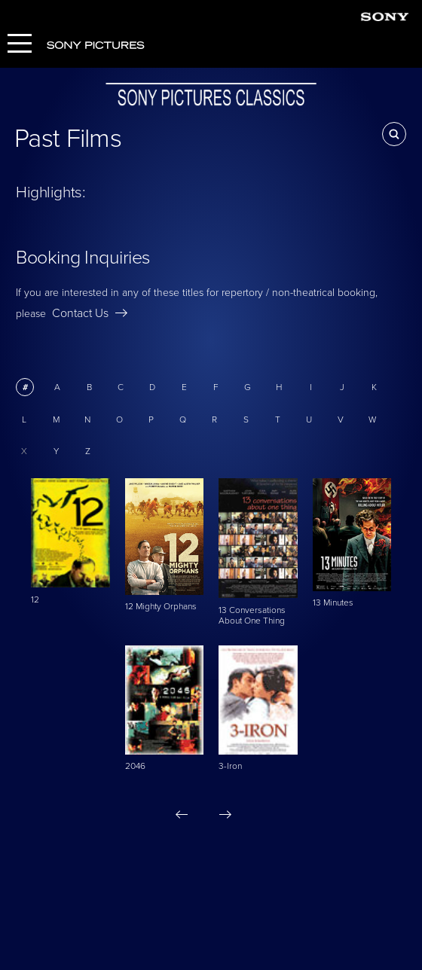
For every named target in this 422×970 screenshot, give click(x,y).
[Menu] (20, 45)
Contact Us (89, 313)
